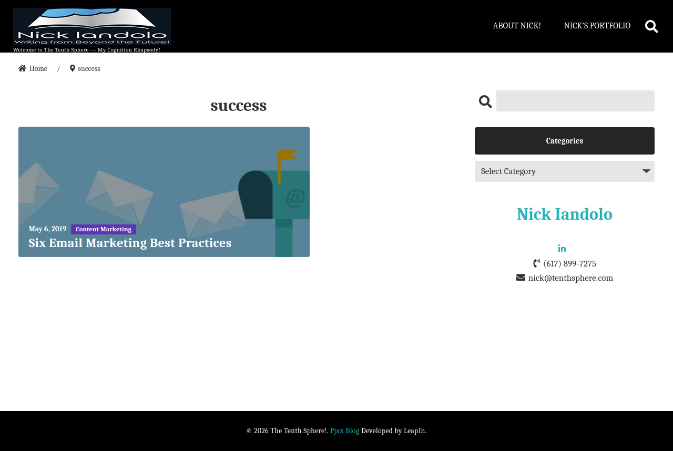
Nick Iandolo (565, 214)
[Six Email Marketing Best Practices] (164, 192)
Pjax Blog (345, 430)
